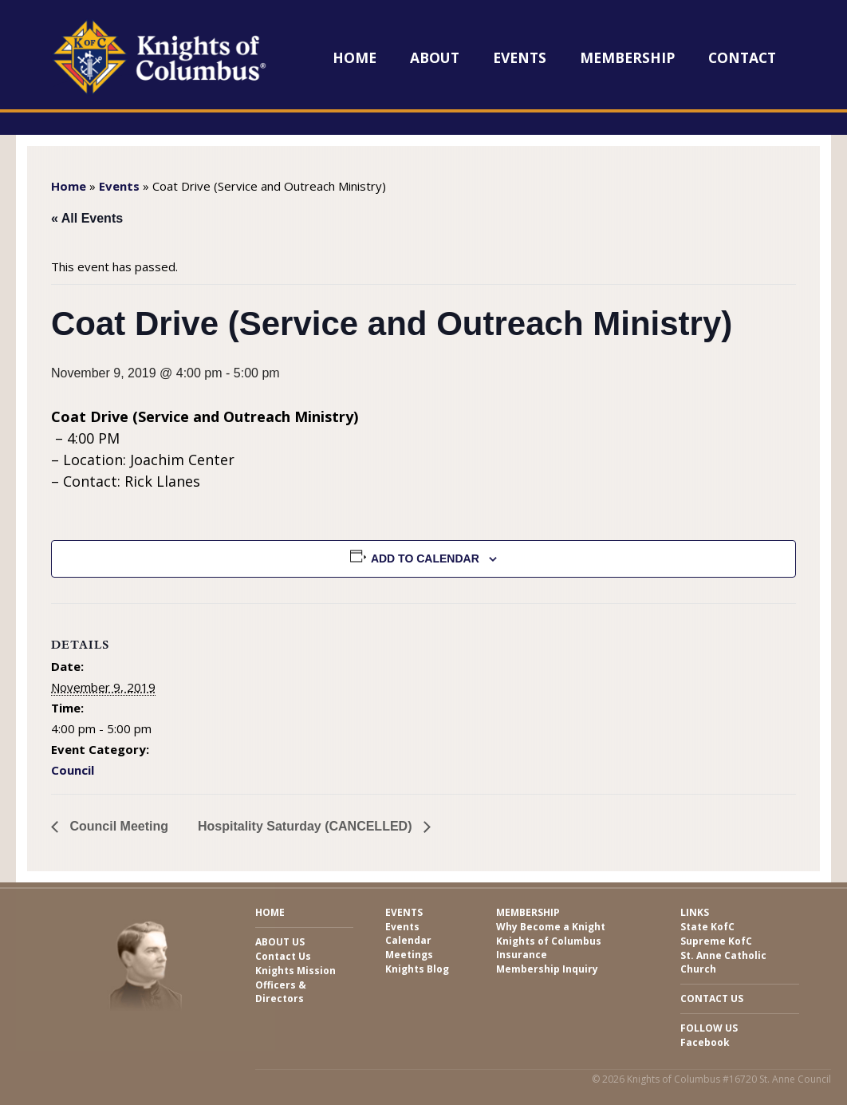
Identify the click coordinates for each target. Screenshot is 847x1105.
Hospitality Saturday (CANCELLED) (307, 826)
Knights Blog (417, 969)
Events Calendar (408, 933)
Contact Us (283, 956)
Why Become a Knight (550, 926)
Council (72, 770)
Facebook (705, 1042)
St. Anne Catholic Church (723, 962)
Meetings (409, 954)
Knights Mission (295, 970)
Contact (742, 57)
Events (519, 57)
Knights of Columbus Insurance (548, 947)
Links (694, 912)
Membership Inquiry (547, 969)
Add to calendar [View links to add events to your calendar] (425, 558)
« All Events (87, 218)
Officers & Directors (280, 991)
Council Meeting (117, 826)
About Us (280, 942)
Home (354, 57)
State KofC (707, 926)
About (434, 57)
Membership (627, 57)
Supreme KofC (716, 941)
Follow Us (709, 1028)
